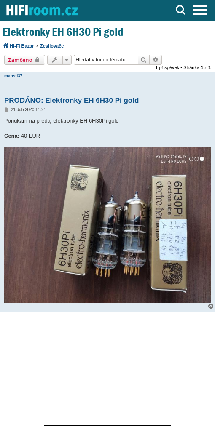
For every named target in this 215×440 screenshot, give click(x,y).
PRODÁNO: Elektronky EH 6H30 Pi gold (71, 100)
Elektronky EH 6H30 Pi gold (62, 31)
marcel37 (13, 76)
